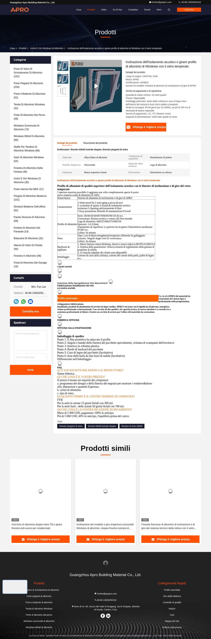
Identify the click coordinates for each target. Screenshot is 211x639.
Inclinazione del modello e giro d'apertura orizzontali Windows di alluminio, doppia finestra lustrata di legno (105, 526)
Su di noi (117, 9)
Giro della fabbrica (172, 596)
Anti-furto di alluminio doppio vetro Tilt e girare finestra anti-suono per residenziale (37, 526)
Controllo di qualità (172, 602)
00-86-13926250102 (189, 2)
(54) (29, 159)
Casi (172, 615)
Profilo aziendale (172, 590)
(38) (29, 117)
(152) (28, 73)
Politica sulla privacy (172, 627)
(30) (27, 180)
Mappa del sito (172, 621)
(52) (29, 96)
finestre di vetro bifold (132, 426)
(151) (30, 198)
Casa (78, 9)
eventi (147, 9)
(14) (27, 229)
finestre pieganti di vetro (71, 426)
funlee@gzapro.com (160, 2)
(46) (28, 247)
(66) (27, 148)
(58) (29, 219)
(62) (29, 208)
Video (104, 9)
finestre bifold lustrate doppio (102, 426)
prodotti (22, 48)
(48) (28, 170)
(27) (29, 189)
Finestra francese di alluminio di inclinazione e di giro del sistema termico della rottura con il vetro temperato (168, 526)
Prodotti (91, 9)
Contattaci (133, 9)
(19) (30, 264)
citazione (189, 9)
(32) (29, 106)
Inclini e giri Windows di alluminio (46, 48)
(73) (26, 127)
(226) (28, 85)
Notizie (172, 608)
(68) (29, 138)
